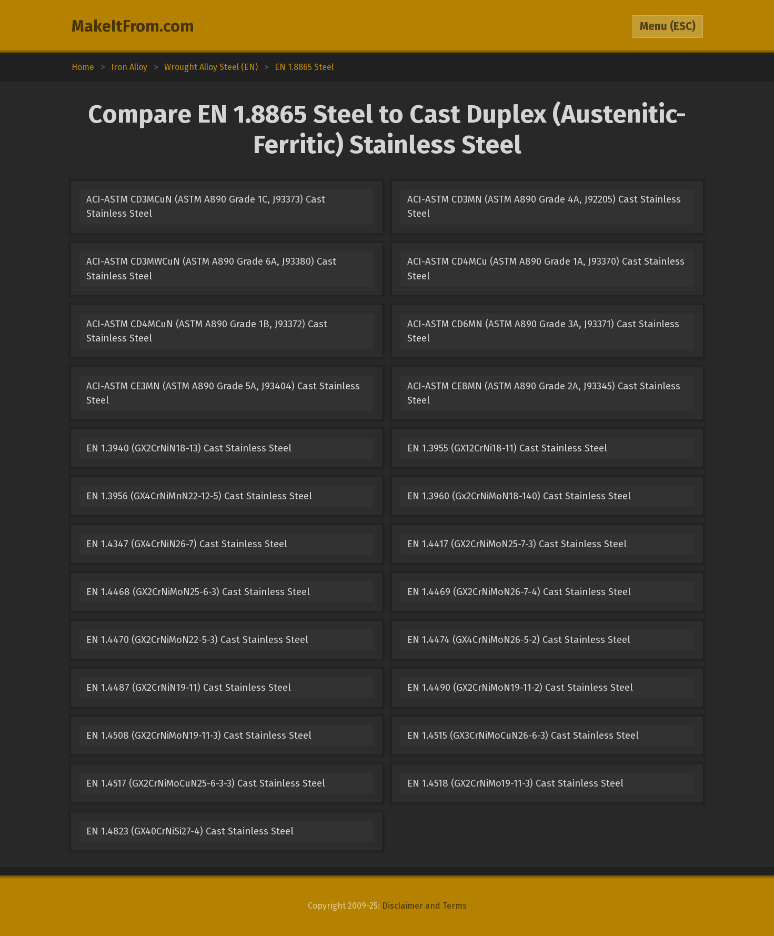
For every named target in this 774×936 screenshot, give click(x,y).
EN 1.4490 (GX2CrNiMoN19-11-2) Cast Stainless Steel (520, 687)
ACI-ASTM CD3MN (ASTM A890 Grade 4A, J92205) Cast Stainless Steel (544, 206)
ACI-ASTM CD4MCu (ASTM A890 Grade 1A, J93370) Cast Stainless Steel (546, 268)
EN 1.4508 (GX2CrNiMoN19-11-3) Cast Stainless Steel (198, 735)
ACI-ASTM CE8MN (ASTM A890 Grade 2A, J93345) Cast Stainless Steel (543, 393)
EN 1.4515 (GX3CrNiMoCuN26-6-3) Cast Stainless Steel (523, 735)
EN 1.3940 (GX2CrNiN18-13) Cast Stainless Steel (188, 448)
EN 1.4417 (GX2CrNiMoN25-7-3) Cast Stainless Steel (517, 544)
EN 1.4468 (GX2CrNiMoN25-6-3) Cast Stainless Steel (198, 592)
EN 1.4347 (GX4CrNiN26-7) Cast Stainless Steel (186, 544)
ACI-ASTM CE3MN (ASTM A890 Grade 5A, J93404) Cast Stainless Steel (223, 393)
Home (83, 67)
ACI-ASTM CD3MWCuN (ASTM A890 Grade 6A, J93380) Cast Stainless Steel (211, 268)
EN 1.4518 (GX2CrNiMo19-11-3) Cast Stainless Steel (515, 783)
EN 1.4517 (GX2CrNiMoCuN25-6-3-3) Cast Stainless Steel (205, 783)
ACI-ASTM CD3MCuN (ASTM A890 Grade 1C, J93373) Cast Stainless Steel (205, 206)
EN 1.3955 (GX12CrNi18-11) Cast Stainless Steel (507, 448)
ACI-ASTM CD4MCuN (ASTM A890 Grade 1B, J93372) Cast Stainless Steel (206, 331)
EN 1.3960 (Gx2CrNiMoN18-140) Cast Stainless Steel (519, 496)
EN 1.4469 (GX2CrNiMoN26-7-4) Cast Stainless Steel (519, 592)
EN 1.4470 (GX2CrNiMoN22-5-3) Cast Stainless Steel (197, 640)
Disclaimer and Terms (424, 906)
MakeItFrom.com (133, 26)
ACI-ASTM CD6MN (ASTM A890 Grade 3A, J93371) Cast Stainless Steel (543, 331)
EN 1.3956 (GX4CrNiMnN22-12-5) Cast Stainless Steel (199, 496)
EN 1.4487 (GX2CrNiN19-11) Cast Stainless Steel (188, 687)
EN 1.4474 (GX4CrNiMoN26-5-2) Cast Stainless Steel (518, 640)
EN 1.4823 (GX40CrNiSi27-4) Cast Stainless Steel (190, 831)
